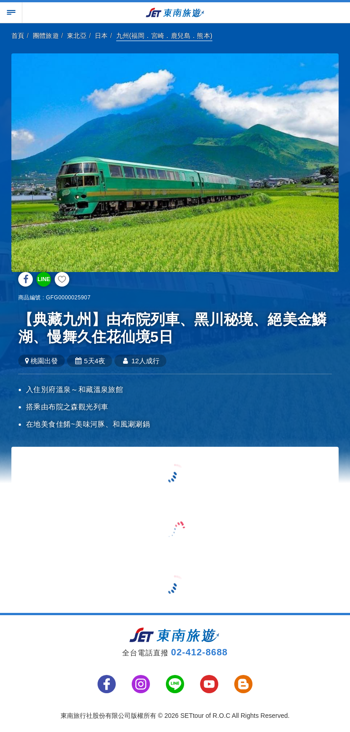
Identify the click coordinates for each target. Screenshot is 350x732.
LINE (43, 279)
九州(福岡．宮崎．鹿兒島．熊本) (164, 35)
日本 (101, 35)
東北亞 (77, 35)
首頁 (18, 35)
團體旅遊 (46, 35)
